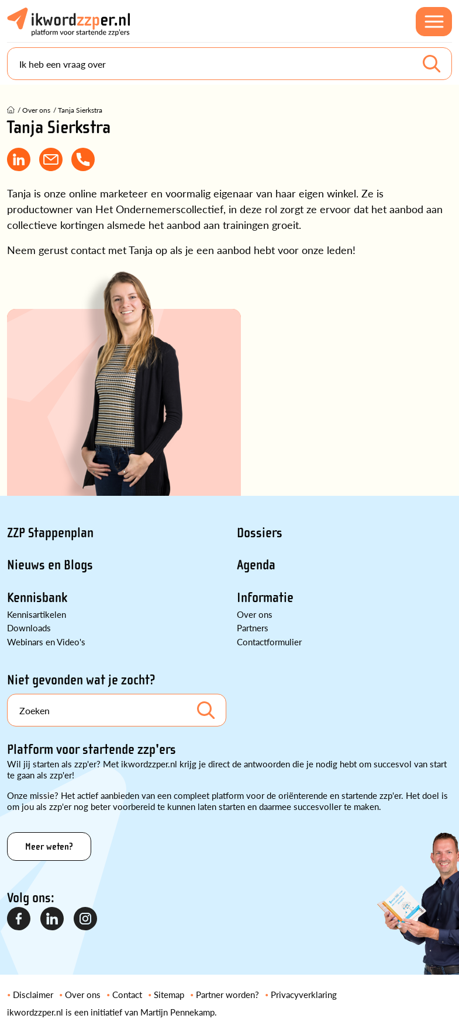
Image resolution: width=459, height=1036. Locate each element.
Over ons (254, 614)
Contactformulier (269, 641)
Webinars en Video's (46, 641)
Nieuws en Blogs (50, 565)
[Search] (229, 63)
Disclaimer (33, 994)
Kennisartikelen (36, 614)
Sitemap (169, 994)
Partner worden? (227, 994)
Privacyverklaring (304, 994)
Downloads (29, 627)
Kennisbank (37, 598)
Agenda (256, 565)
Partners (252, 627)
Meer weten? (49, 846)
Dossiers (259, 533)
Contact (127, 994)
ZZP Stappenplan (50, 533)
